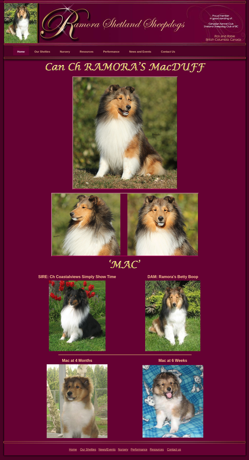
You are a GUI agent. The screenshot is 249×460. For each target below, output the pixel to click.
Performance (111, 51)
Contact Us (168, 51)
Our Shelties (42, 51)
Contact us (174, 449)
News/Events (107, 449)
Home (21, 51)
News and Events (140, 51)
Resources (86, 51)
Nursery (65, 51)
